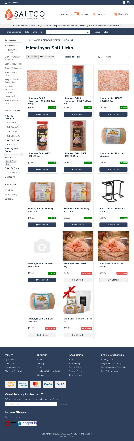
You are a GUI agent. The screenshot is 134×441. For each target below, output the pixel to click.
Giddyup (12, 172)
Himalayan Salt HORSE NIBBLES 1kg (39, 154)
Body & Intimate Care (12, 102)
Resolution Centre (12, 367)
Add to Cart (42, 114)
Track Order (10, 363)
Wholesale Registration (14, 371)
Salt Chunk (13, 127)
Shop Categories (14, 32)
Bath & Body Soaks (13, 64)
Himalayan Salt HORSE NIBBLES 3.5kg (75, 154)
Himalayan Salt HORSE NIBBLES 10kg (110, 99)
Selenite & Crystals (13, 68)
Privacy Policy (74, 363)
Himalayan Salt (11, 45)
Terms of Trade (75, 375)
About (97, 32)
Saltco (11, 177)
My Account (9, 359)
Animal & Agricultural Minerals (9, 89)
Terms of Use (74, 359)
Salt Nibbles (13, 136)
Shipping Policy (75, 371)
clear (7, 164)
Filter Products (12, 111)
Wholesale (37, 32)
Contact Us (64, 14)
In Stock (12, 144)
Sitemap (40, 375)
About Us (9, 190)
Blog (106, 32)
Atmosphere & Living (11, 73)
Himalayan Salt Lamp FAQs (48, 371)
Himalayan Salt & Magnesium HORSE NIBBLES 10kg (41, 101)
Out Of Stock (77, 280)
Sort (100, 57)
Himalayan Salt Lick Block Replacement (40, 265)
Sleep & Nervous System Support (12, 80)
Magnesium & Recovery (11, 51)
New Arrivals (10, 96)
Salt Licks (12, 131)
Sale (27, 32)
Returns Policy (11, 194)
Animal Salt (13, 122)
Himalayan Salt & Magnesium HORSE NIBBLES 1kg (77, 101)
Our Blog (40, 363)
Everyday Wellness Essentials (13, 58)
